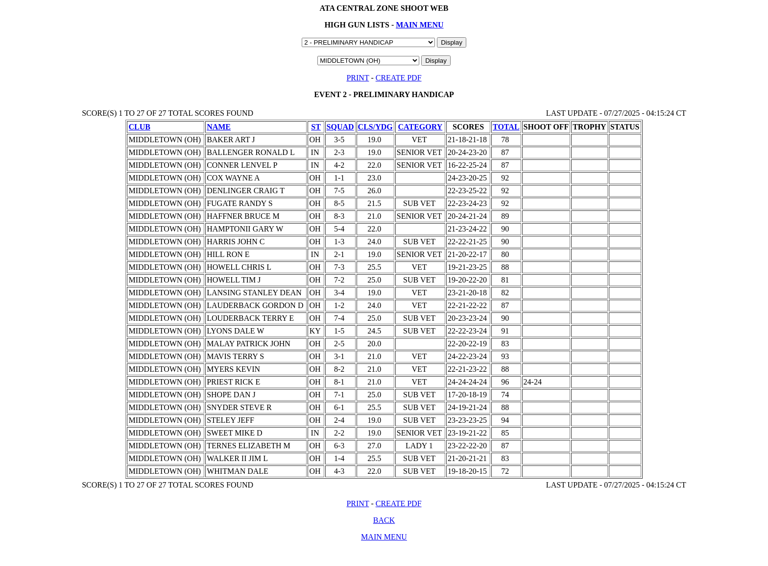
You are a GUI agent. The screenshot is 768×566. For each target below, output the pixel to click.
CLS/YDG (375, 127)
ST (316, 127)
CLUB (139, 127)
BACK (384, 520)
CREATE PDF (399, 78)
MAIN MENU (419, 25)
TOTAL (506, 127)
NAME (219, 127)
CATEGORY (420, 127)
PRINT (357, 78)
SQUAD (340, 127)
